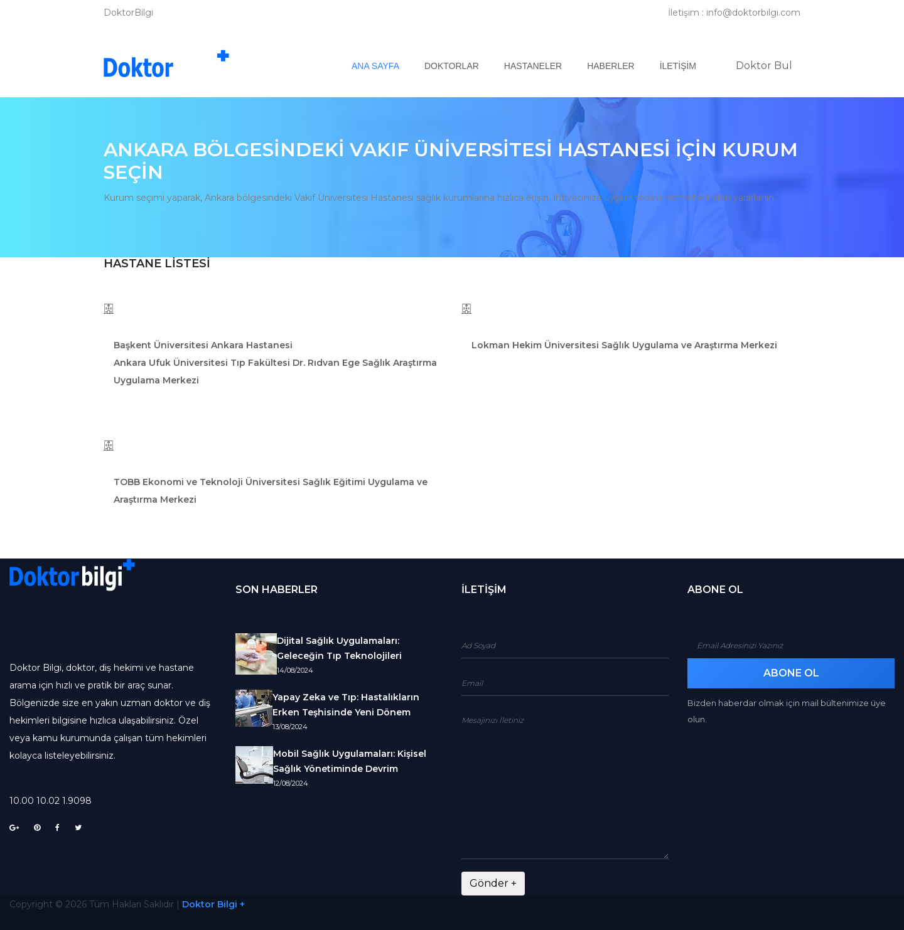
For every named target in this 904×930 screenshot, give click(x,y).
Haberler (610, 66)
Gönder (493, 883)
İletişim (678, 66)
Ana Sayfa (382, 65)
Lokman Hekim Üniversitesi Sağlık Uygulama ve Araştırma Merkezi (624, 345)
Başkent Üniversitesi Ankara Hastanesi (203, 345)
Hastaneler (533, 66)
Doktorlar (451, 66)
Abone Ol (791, 673)
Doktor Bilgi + (213, 904)
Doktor (764, 66)
